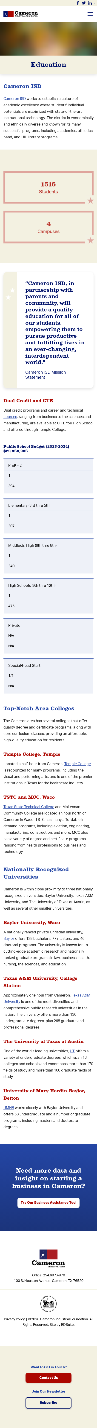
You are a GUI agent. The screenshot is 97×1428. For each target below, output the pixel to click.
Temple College (77, 764)
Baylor (8, 938)
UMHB (8, 1108)
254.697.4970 (54, 1275)
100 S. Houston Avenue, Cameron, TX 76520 (48, 1281)
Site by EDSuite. (62, 1324)
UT (72, 1051)
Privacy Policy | (16, 1319)
